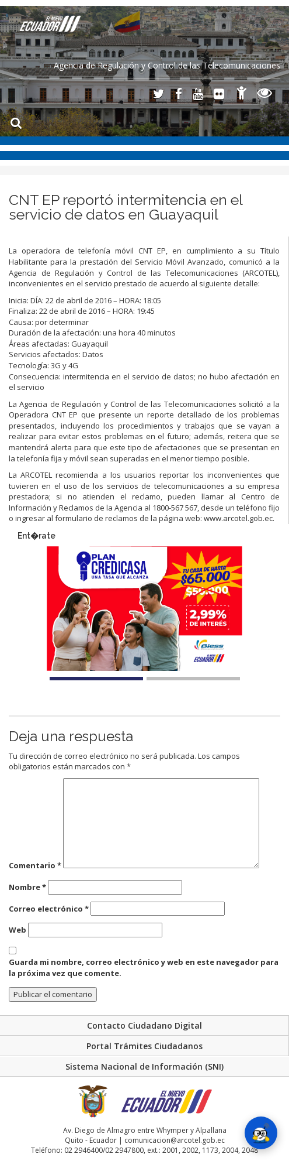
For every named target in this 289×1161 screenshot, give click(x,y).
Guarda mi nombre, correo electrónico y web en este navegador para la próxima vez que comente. (143, 967)
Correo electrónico (49, 908)
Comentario (35, 865)
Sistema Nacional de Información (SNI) (144, 1066)
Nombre (27, 887)
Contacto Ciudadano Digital (144, 1025)
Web (17, 929)
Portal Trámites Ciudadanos (144, 1046)
